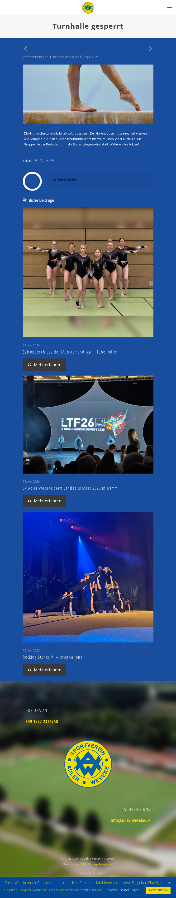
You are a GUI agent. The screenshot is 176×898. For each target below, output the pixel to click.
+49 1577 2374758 (42, 721)
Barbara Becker (63, 57)
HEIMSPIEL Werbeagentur (96, 864)
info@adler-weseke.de (131, 820)
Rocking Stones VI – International (53, 657)
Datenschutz (96, 873)
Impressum (79, 873)
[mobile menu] (170, 7)
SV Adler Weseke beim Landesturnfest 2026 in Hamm (70, 488)
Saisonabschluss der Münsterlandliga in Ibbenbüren (71, 352)
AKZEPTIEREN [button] (158, 890)
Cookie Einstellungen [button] (123, 890)
